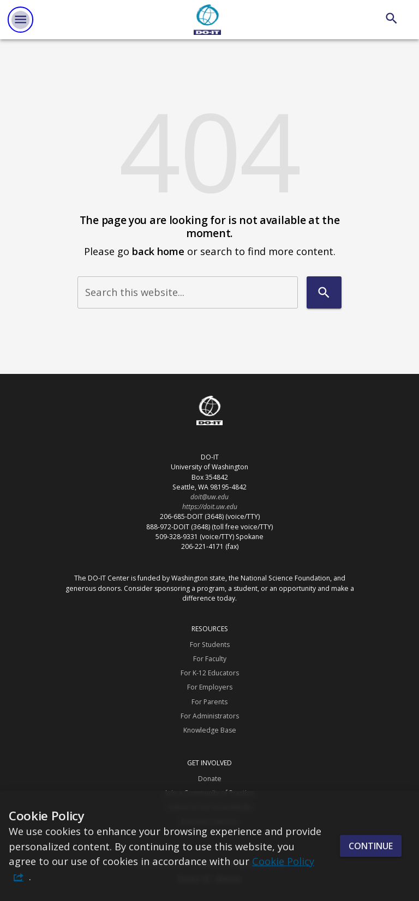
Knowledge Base (209, 730)
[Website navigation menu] (20, 19)
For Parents (209, 701)
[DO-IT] (207, 19)
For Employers (209, 687)
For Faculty (209, 658)
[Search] (391, 18)
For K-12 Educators (210, 673)
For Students (210, 644)
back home (158, 251)
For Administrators (210, 716)
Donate (210, 778)
